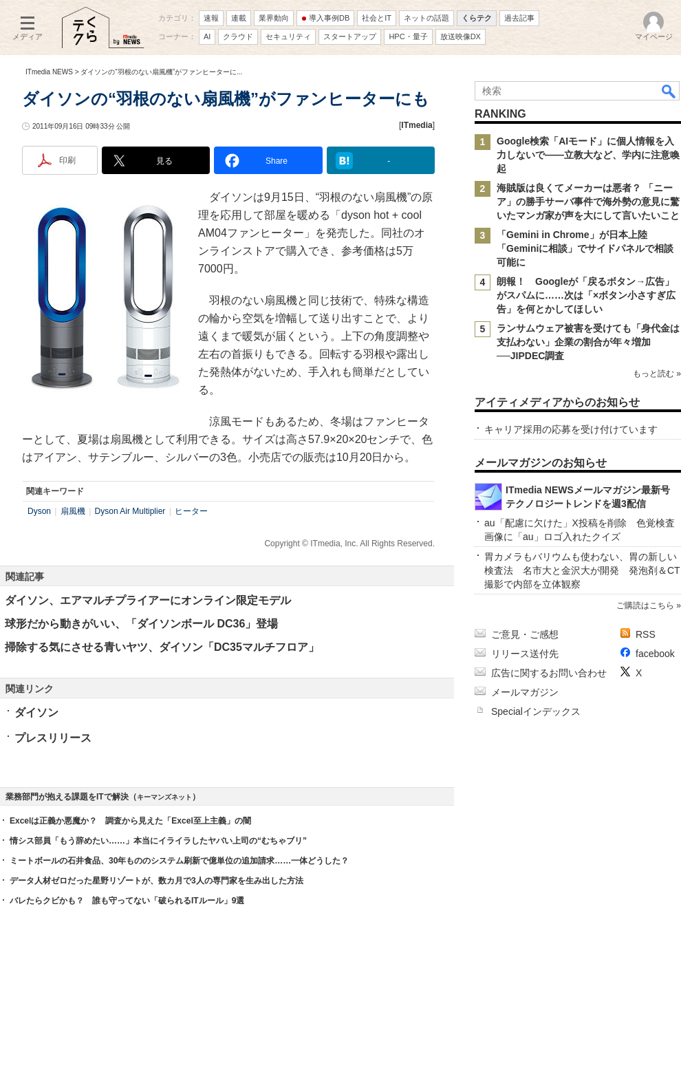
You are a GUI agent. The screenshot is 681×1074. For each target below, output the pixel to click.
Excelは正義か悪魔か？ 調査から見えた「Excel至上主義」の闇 (130, 821)
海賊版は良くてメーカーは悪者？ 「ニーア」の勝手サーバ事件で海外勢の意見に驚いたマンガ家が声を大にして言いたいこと (588, 201)
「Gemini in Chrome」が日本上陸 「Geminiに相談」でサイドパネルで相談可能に (585, 248)
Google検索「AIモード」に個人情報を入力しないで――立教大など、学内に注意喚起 (588, 155)
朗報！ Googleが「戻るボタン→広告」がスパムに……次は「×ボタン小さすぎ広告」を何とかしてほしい (586, 295)
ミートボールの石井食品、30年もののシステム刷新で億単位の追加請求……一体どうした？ (179, 861)
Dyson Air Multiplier (130, 511)
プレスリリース (52, 738)
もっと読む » (657, 373)
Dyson (39, 511)
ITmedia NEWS (49, 72)
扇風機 (73, 511)
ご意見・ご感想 (525, 634)
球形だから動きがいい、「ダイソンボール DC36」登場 (141, 624)
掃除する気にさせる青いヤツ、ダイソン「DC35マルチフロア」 (162, 647)
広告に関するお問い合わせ (549, 672)
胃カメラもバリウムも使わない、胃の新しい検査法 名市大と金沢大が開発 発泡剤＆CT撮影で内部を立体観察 (582, 570)
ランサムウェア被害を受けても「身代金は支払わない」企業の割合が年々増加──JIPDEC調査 (588, 342)
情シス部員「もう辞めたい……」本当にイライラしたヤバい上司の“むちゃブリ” (158, 841)
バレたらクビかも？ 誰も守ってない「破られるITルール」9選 (127, 900)
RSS (646, 634)
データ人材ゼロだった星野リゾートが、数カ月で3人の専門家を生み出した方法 (156, 880)
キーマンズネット (164, 797)
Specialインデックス (536, 711)
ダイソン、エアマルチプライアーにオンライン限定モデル (148, 600)
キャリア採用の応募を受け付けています (571, 429)
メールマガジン (525, 692)
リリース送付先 (525, 653)
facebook (655, 653)
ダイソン (36, 712)
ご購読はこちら (645, 605)
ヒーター (191, 511)
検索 (669, 90)
